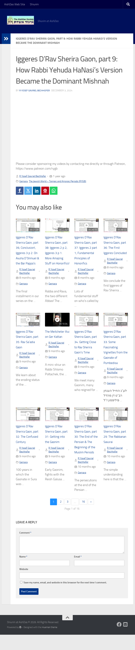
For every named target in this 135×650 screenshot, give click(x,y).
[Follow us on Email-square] (125, 639)
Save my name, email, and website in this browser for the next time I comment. (65, 597)
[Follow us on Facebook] (119, 639)
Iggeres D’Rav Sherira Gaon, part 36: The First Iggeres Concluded (114, 248)
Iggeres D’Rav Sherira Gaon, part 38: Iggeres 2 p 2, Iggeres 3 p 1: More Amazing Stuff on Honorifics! (57, 254)
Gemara (23, 181)
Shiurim (34, 4)
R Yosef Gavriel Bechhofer (35, 90)
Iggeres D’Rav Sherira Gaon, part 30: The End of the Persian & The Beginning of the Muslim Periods (86, 450)
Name (23, 571)
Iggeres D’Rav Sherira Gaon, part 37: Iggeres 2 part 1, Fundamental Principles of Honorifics (85, 254)
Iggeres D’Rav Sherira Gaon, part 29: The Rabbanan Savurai (114, 445)
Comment (25, 548)
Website (23, 584)
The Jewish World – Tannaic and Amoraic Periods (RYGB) (63, 181)
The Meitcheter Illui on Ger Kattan (56, 344)
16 (83, 517)
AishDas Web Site (14, 4)
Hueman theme (49, 642)
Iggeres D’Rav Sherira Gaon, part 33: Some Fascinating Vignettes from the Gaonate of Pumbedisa (115, 355)
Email (78, 571)
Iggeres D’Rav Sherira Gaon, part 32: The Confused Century (26, 445)
